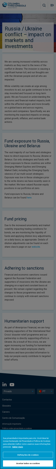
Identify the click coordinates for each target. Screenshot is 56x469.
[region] (28, 449)
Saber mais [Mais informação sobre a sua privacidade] (17, 447)
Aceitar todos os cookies (28, 463)
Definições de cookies (28, 455)
